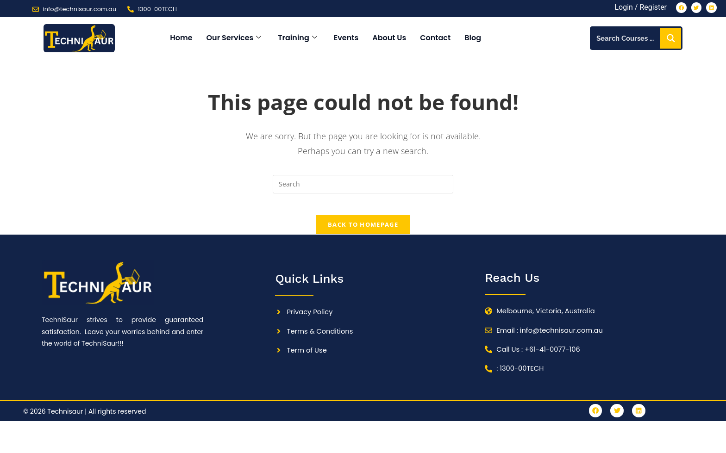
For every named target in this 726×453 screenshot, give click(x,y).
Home (181, 39)
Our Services (234, 39)
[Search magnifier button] (670, 40)
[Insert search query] (363, 185)
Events (346, 39)
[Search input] (626, 40)
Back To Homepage (363, 232)
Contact (435, 39)
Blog (472, 39)
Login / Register (633, 8)
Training (297, 39)
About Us (389, 39)
